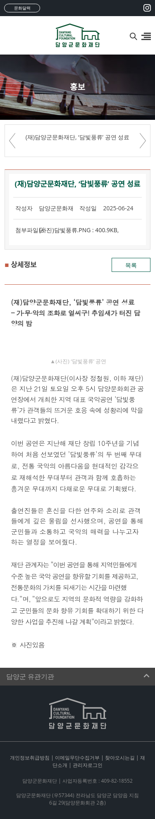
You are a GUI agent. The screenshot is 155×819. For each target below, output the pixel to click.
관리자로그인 (88, 765)
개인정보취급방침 (30, 757)
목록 (131, 265)
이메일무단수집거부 (77, 757)
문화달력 (22, 8)
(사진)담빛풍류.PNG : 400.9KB (78, 230)
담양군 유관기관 (30, 676)
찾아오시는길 (120, 757)
